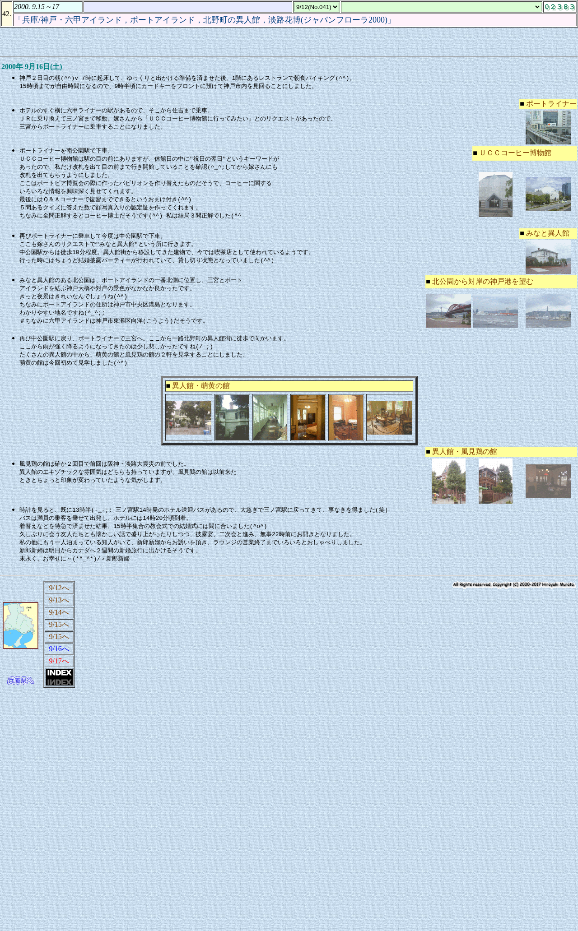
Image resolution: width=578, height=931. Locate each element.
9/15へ (59, 635)
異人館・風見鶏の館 (464, 459)
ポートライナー (551, 104)
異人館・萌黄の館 (201, 393)
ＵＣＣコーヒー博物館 (515, 153)
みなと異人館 (547, 237)
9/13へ (59, 610)
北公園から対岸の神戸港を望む (482, 285)
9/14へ (59, 622)
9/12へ (59, 598)
